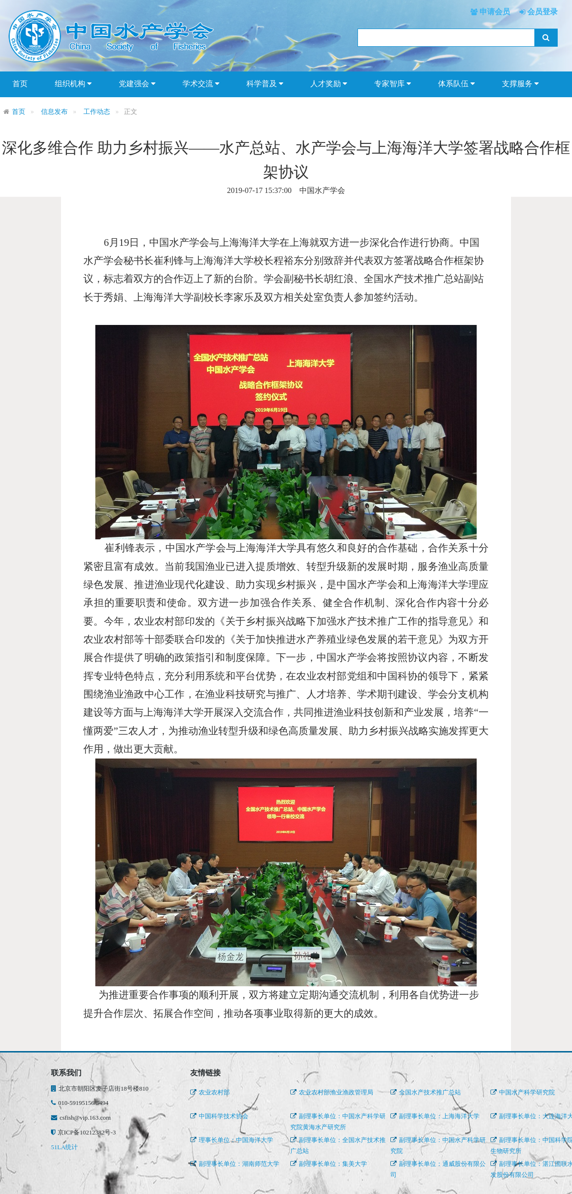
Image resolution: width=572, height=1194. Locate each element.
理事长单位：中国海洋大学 (231, 1139)
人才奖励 (328, 83)
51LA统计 (64, 1147)
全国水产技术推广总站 (425, 1092)
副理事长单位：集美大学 (328, 1163)
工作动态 (96, 111)
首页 (20, 84)
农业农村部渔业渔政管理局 (331, 1092)
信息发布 (54, 111)
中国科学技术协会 (219, 1116)
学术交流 (201, 83)
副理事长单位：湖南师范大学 (234, 1163)
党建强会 (137, 83)
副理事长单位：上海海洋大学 (435, 1116)
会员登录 (541, 12)
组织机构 (73, 83)
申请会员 (494, 12)
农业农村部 (210, 1092)
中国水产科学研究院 (522, 1092)
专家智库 (392, 83)
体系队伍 (456, 83)
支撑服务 (520, 83)
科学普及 (264, 83)
